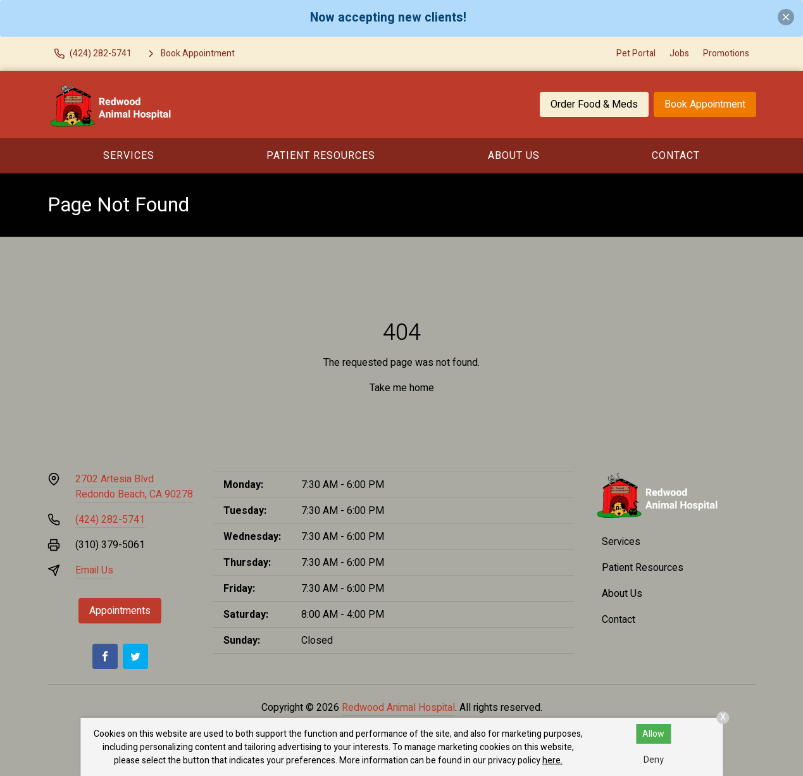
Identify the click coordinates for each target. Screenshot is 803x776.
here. (552, 760)
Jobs (679, 53)
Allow (653, 734)
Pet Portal (636, 53)
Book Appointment (704, 104)
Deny (654, 760)
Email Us (94, 570)
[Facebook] (105, 656)
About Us (514, 155)
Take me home (402, 388)
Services (128, 155)
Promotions (726, 53)
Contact (676, 155)
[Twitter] (135, 656)
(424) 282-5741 (110, 519)
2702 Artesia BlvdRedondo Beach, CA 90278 (134, 487)
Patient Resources (320, 155)
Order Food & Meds (594, 104)
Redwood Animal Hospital (398, 707)
